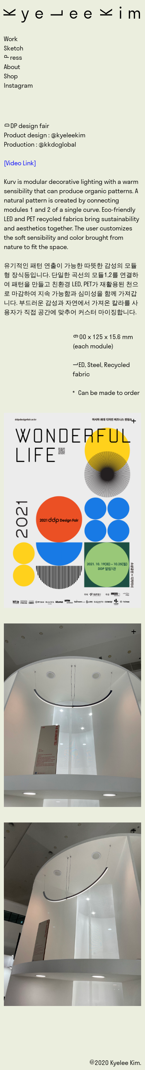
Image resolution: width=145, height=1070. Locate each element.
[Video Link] (20, 163)
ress (13, 57)
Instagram (18, 85)
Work (11, 39)
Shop (11, 76)
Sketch (13, 48)
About (12, 67)
